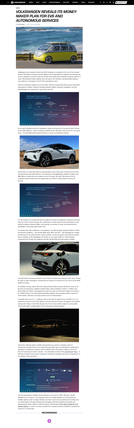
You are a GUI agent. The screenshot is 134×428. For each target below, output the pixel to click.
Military (66, 2)
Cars (44, 2)
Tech (37, 2)
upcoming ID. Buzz (71, 352)
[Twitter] (107, 2)
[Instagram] (104, 2)
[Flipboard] (110, 2)
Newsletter (121, 2)
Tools (83, 2)
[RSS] (113, 2)
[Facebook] (100, 2)
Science (75, 2)
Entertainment (54, 2)
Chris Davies (21, 24)
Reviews (91, 2)
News (31, 2)
